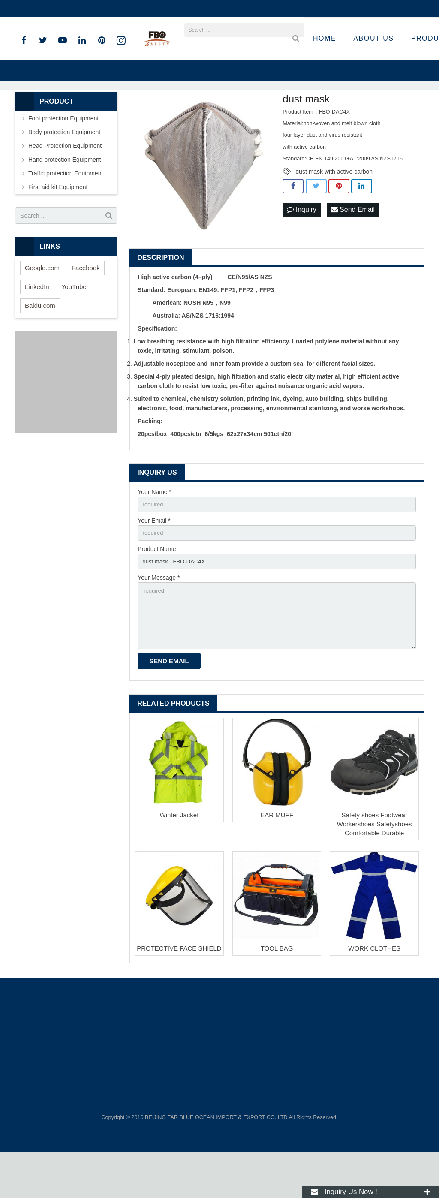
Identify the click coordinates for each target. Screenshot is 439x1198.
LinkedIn (37, 324)
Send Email (353, 248)
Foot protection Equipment (63, 156)
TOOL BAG (277, 994)
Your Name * (154, 530)
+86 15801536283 (45, 8)
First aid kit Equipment (58, 225)
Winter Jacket (179, 861)
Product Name (157, 589)
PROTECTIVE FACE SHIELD (179, 994)
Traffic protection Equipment (65, 211)
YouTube (74, 324)
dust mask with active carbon (334, 209)
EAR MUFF (276, 861)
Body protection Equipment (64, 170)
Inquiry (301, 248)
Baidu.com (40, 343)
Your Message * (159, 619)
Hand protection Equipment (64, 197)
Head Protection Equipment (65, 184)
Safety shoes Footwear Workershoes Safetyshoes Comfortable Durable (374, 870)
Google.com (42, 306)
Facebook (86, 306)
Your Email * (154, 559)
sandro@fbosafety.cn (112, 8)
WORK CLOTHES (374, 994)
